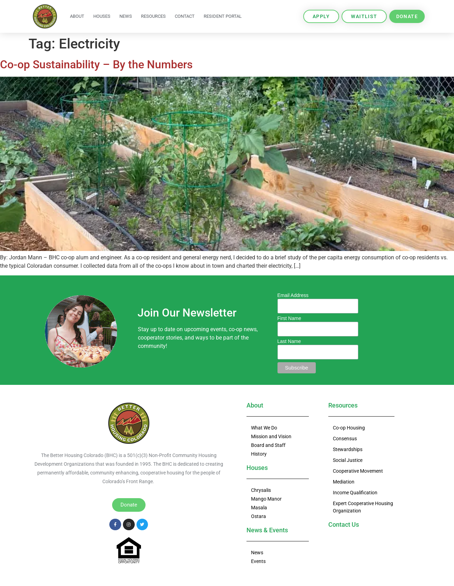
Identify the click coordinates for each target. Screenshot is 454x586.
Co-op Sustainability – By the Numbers (96, 64)
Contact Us (343, 524)
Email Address (292, 295)
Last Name (289, 341)
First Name (289, 318)
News (125, 16)
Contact (185, 16)
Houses (101, 16)
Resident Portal (223, 16)
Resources (153, 16)
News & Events (267, 530)
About (77, 16)
